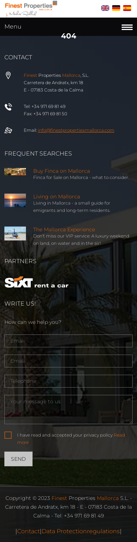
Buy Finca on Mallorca (61, 171)
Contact (28, 531)
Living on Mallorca (56, 196)
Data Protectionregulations (81, 531)
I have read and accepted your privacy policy (71, 438)
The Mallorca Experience (64, 229)
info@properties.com (76, 130)
